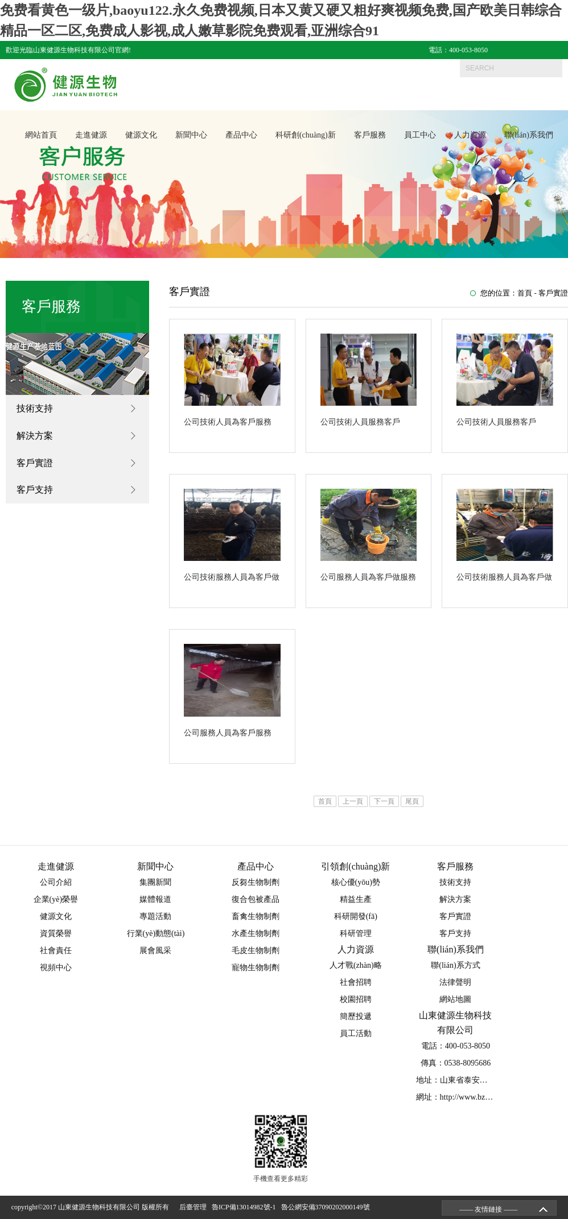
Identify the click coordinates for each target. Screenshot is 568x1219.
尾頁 (412, 801)
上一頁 (353, 801)
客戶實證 (35, 463)
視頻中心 (56, 967)
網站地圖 (455, 999)
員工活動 (356, 1033)
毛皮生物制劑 (255, 950)
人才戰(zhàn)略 (356, 965)
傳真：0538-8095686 (456, 1063)
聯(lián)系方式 (455, 965)
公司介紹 (56, 882)
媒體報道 (155, 899)
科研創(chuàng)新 (305, 135)
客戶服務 (370, 135)
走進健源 (91, 135)
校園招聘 (356, 999)
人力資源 (470, 135)
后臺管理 (194, 1207)
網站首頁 (41, 135)
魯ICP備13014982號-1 (245, 1207)
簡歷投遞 (356, 1016)
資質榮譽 (56, 933)
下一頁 (384, 801)
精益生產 (356, 899)
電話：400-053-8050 (458, 50)
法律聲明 (455, 982)
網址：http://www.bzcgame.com (469, 1097)
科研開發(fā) (355, 916)
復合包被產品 (255, 899)
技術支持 (35, 408)
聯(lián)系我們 (528, 135)
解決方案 (35, 435)
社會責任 (56, 950)
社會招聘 (356, 982)
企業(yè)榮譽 (56, 899)
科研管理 (356, 933)
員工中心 (420, 135)
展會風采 (155, 950)
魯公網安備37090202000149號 (327, 1207)
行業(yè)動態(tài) (156, 933)
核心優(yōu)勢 (355, 882)
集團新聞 (155, 882)
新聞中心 (191, 135)
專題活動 (155, 916)
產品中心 (241, 135)
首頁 (524, 293)
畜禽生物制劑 (255, 916)
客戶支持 (35, 490)
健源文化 (141, 135)
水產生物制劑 (255, 933)
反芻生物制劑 (255, 882)
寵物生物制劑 (255, 967)
